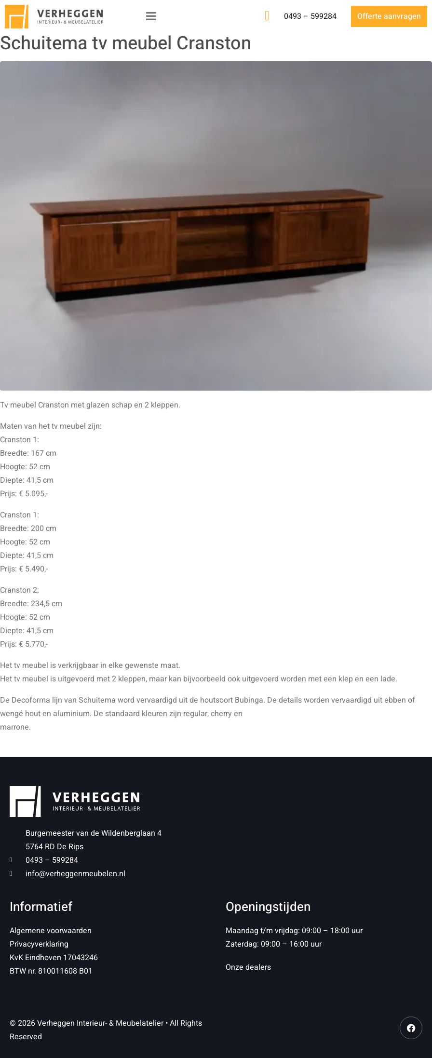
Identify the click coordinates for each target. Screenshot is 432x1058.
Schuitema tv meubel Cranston (125, 43)
